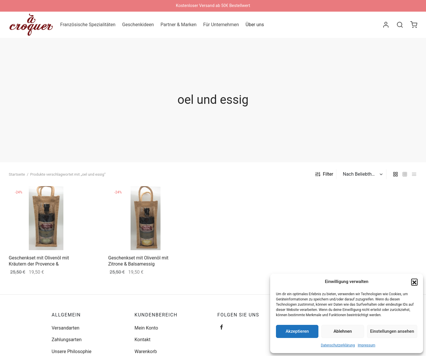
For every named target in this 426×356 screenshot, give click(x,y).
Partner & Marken (179, 24)
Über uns (255, 24)
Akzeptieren (297, 331)
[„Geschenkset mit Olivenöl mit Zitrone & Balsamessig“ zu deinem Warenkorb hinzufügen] (174, 194)
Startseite (17, 174)
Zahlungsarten (67, 339)
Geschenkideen (138, 24)
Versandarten (66, 328)
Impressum (366, 345)
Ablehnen (343, 331)
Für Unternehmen (221, 24)
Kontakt (143, 339)
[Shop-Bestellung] (362, 174)
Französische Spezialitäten (87, 24)
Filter (324, 174)
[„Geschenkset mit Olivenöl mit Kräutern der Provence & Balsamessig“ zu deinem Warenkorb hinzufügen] (74, 194)
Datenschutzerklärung (338, 345)
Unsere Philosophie (72, 351)
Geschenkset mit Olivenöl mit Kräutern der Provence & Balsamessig (39, 264)
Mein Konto (146, 328)
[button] (414, 282)
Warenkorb (146, 351)
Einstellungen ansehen (392, 331)
